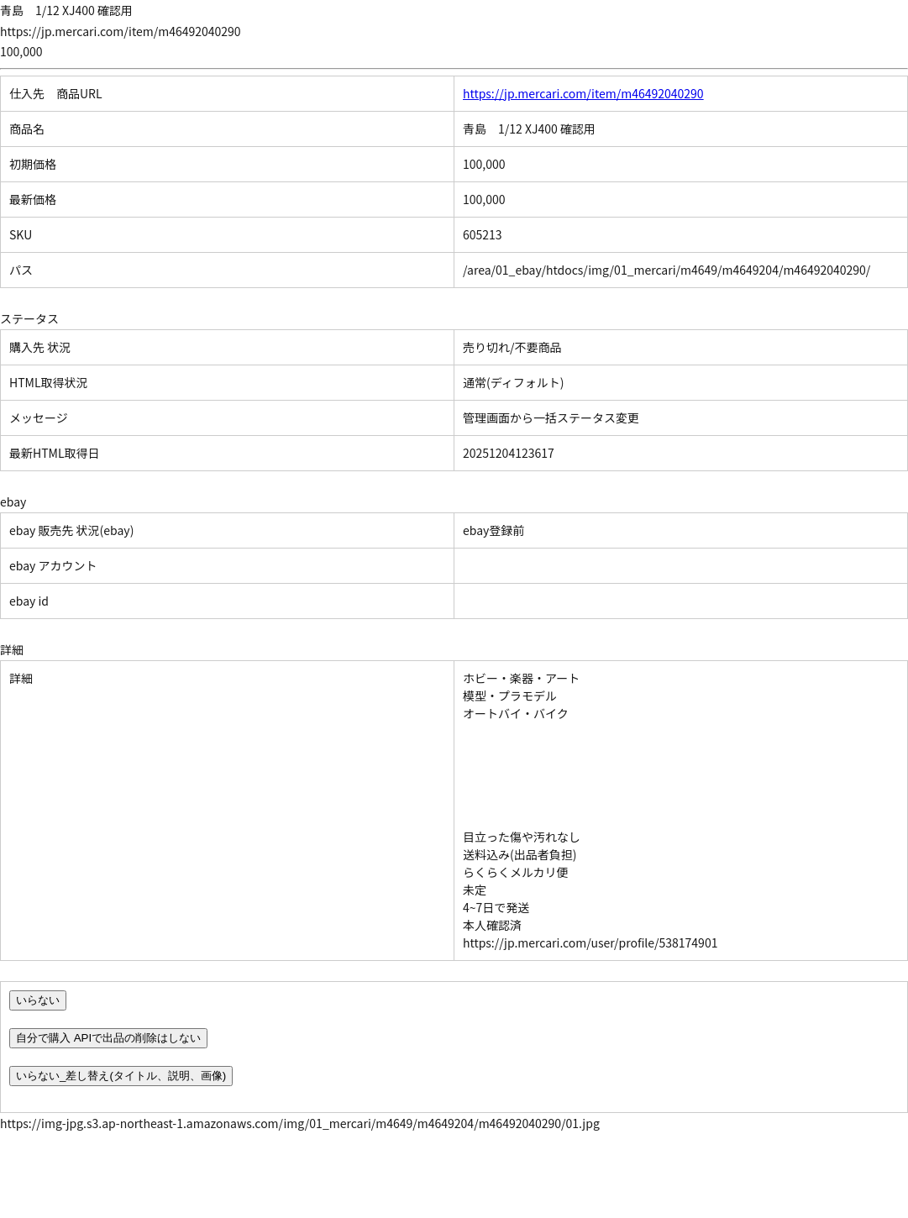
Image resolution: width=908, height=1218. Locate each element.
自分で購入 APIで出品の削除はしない (108, 1038)
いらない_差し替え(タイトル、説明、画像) (121, 1075)
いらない (38, 1000)
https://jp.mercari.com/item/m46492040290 (583, 93)
